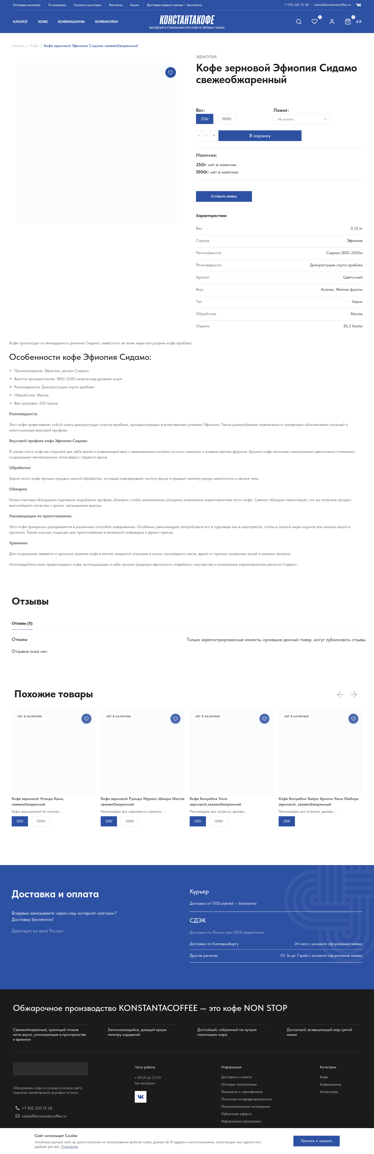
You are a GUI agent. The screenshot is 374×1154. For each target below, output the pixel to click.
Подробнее (69, 1147)
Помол (280, 110)
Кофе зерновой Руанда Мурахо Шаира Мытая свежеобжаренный (142, 801)
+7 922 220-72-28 (296, 5)
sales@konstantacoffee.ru (332, 5)
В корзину (262, 135)
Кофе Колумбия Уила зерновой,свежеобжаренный (215, 801)
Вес (200, 110)
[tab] (22, 623)
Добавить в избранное (170, 72)
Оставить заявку (224, 196)
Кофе (34, 45)
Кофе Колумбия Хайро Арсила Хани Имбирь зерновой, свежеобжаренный (318, 801)
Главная (18, 45)
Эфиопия (206, 56)
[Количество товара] (206, 136)
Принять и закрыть (314, 1141)
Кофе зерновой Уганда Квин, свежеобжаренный (38, 801)
